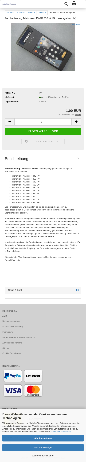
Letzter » (42, 12)
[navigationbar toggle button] (82, 4)
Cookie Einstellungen (12, 353)
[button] (9, 122)
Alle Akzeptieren (43, 438)
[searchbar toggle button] (66, 4)
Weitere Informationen (43, 455)
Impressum (7, 332)
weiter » (31, 12)
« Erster (10, 12)
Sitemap (6, 348)
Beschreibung (16, 159)
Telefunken (76, 24)
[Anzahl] (43, 122)
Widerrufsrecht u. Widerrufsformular (18, 337)
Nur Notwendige (42, 447)
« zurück (21, 12)
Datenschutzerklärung (61, 431)
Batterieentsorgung (11, 321)
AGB (4, 316)
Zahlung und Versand (12, 343)
